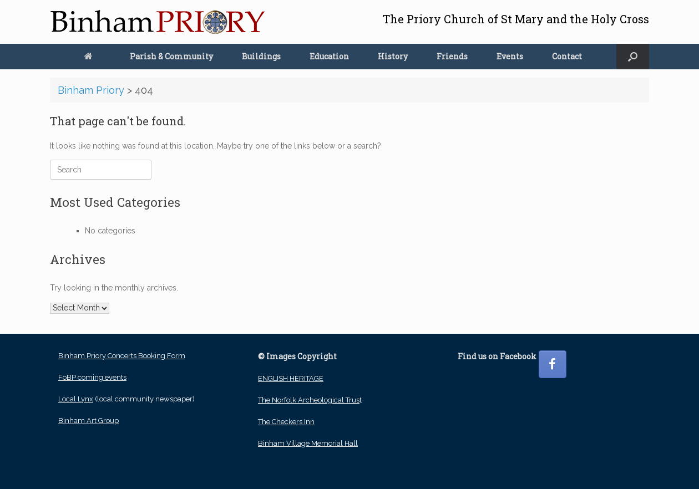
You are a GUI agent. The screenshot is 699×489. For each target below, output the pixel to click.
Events (510, 56)
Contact (567, 56)
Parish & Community (171, 56)
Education (329, 56)
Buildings (261, 56)
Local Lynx (75, 399)
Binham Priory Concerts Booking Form (121, 356)
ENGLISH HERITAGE (290, 378)
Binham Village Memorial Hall (308, 443)
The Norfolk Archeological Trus (308, 400)
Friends (452, 56)
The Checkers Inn (286, 421)
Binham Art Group (88, 420)
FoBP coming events (92, 377)
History (393, 56)
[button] (632, 56)
